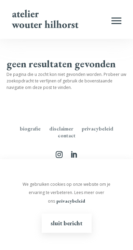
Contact (67, 135)
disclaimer (61, 128)
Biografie (30, 128)
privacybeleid (70, 201)
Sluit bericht (66, 223)
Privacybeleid (98, 128)
